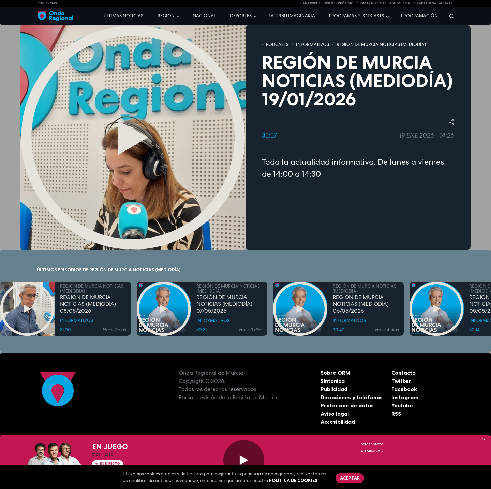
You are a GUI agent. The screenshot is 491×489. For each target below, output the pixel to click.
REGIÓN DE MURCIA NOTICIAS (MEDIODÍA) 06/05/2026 (361, 304)
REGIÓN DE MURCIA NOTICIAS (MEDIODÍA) (381, 44)
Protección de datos (347, 405)
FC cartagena (424, 3)
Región (166, 16)
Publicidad (334, 389)
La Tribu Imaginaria (292, 16)
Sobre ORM (336, 372)
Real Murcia (399, 3)
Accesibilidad (338, 421)
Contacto (403, 372)
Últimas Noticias (371, 3)
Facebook (404, 389)
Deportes (241, 16)
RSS (396, 413)
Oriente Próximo (338, 3)
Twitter (401, 380)
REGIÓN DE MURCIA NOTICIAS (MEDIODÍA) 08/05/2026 (88, 304)
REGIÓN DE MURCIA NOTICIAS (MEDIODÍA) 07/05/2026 (224, 304)
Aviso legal (335, 413)
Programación (419, 16)
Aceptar (350, 478)
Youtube (402, 405)
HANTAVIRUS (310, 3)
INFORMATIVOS (312, 44)
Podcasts (277, 44)
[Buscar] (449, 16)
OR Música (372, 451)
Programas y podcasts (356, 16)
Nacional (204, 16)
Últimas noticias (123, 16)
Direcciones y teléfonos (352, 397)
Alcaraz (446, 3)
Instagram (404, 397)
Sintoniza (333, 380)
